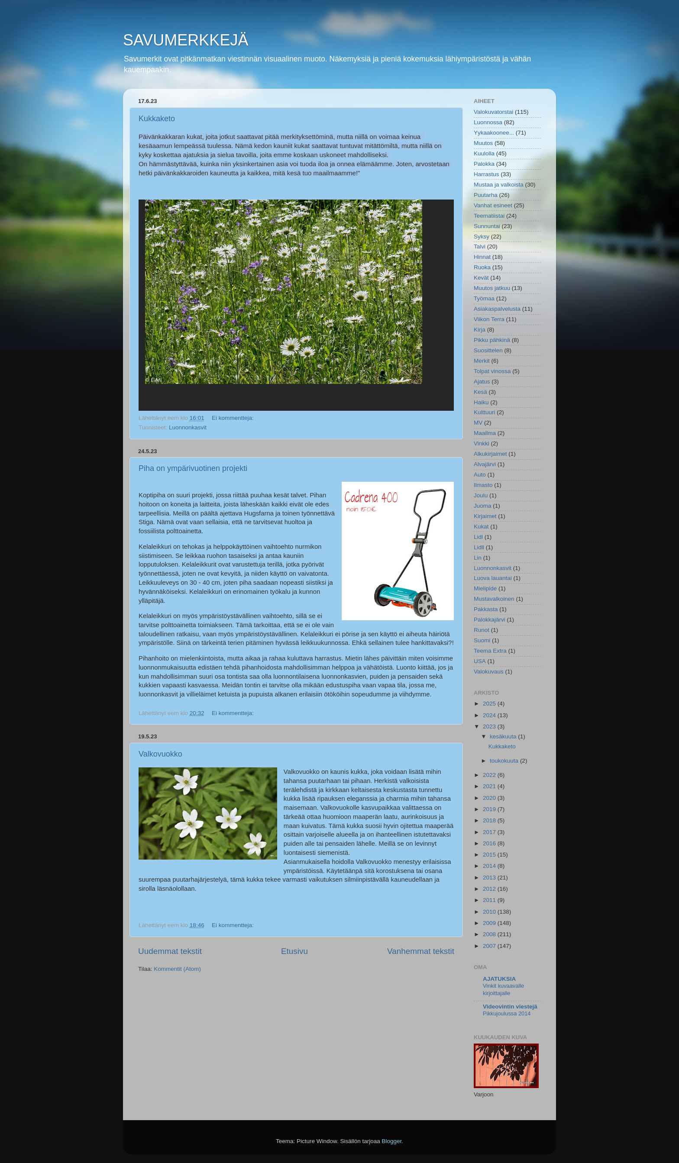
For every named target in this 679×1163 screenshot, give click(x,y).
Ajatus (482, 381)
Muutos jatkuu (492, 288)
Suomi (482, 640)
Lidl (478, 537)
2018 (490, 820)
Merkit (482, 361)
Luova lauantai (493, 578)
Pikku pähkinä (492, 340)
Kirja (479, 329)
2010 (490, 911)
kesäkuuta (504, 736)
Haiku (481, 402)
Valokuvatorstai (493, 112)
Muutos (483, 143)
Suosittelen (488, 350)
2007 (490, 946)
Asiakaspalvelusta (497, 309)
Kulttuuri (484, 412)
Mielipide (485, 588)
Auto (480, 474)
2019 (490, 809)
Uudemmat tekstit (170, 951)
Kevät (481, 277)
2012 (490, 889)
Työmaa (484, 298)
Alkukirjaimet (490, 454)
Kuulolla (484, 153)
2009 (490, 923)
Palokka (484, 164)
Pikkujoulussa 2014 (506, 1013)
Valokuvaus (489, 671)
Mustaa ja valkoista (499, 184)
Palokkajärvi (489, 619)
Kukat (481, 526)
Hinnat (482, 257)
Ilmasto (483, 485)
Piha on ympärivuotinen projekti (193, 468)
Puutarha (486, 195)
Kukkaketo (157, 118)
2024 (490, 715)
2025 (490, 703)
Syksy (481, 236)
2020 (490, 798)
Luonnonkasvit (188, 427)
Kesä (480, 392)
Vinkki (481, 443)
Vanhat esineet (493, 205)
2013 (490, 877)
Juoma (482, 506)
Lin (478, 557)
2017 (490, 832)
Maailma (485, 433)
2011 (490, 900)
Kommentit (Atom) (177, 969)
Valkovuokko (160, 754)
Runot (481, 630)
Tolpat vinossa (492, 371)
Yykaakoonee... (494, 132)
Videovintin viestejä (510, 1006)
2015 (490, 854)
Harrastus (486, 174)
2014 (490, 866)
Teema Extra (490, 651)
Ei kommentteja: (233, 418)
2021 (490, 786)
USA (480, 661)
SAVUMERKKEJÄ (185, 40)
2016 (490, 843)
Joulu (481, 495)
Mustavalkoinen (494, 599)
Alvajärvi (485, 464)
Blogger (392, 1141)
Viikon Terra (489, 319)
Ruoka (482, 267)
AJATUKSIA (499, 979)
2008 (490, 934)
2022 (490, 775)
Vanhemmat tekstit (420, 951)
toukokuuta (505, 760)
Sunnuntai (487, 226)
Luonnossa (488, 122)
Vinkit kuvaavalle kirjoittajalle (503, 989)
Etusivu (294, 951)
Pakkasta (486, 609)
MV (478, 422)
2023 (490, 726)
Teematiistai (489, 216)
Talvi (479, 246)
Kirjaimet (485, 516)
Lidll (479, 547)
